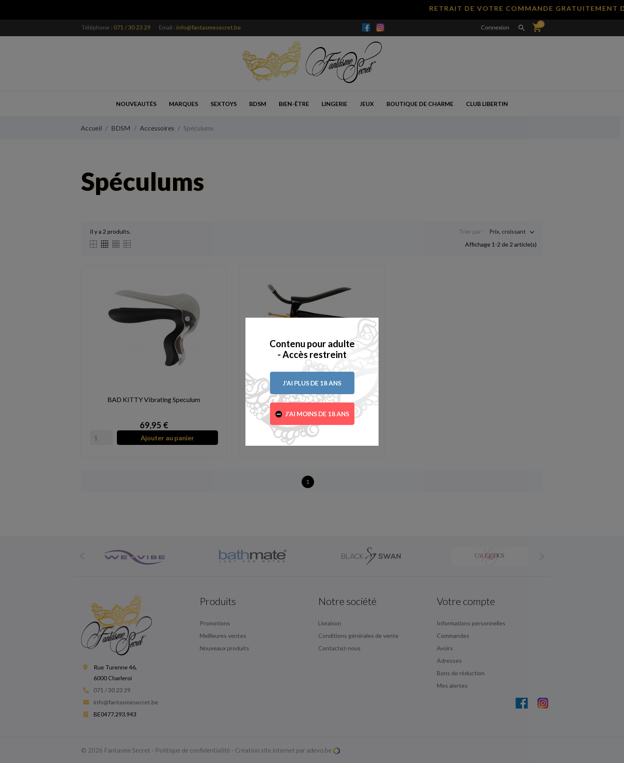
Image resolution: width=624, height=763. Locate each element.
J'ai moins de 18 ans (317, 413)
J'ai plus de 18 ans (312, 383)
